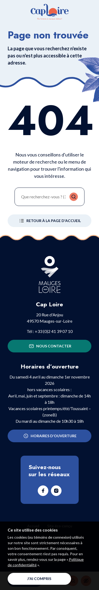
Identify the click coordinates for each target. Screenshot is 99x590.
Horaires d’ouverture (49, 435)
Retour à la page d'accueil (49, 220)
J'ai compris (39, 578)
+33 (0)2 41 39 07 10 (54, 331)
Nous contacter (49, 346)
